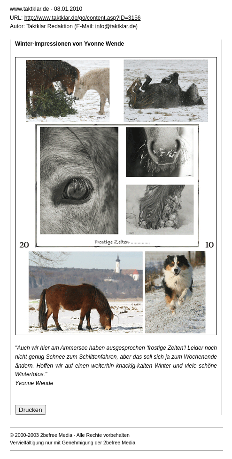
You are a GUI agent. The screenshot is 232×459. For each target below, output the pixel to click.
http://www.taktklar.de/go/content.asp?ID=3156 (82, 18)
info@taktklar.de (115, 26)
